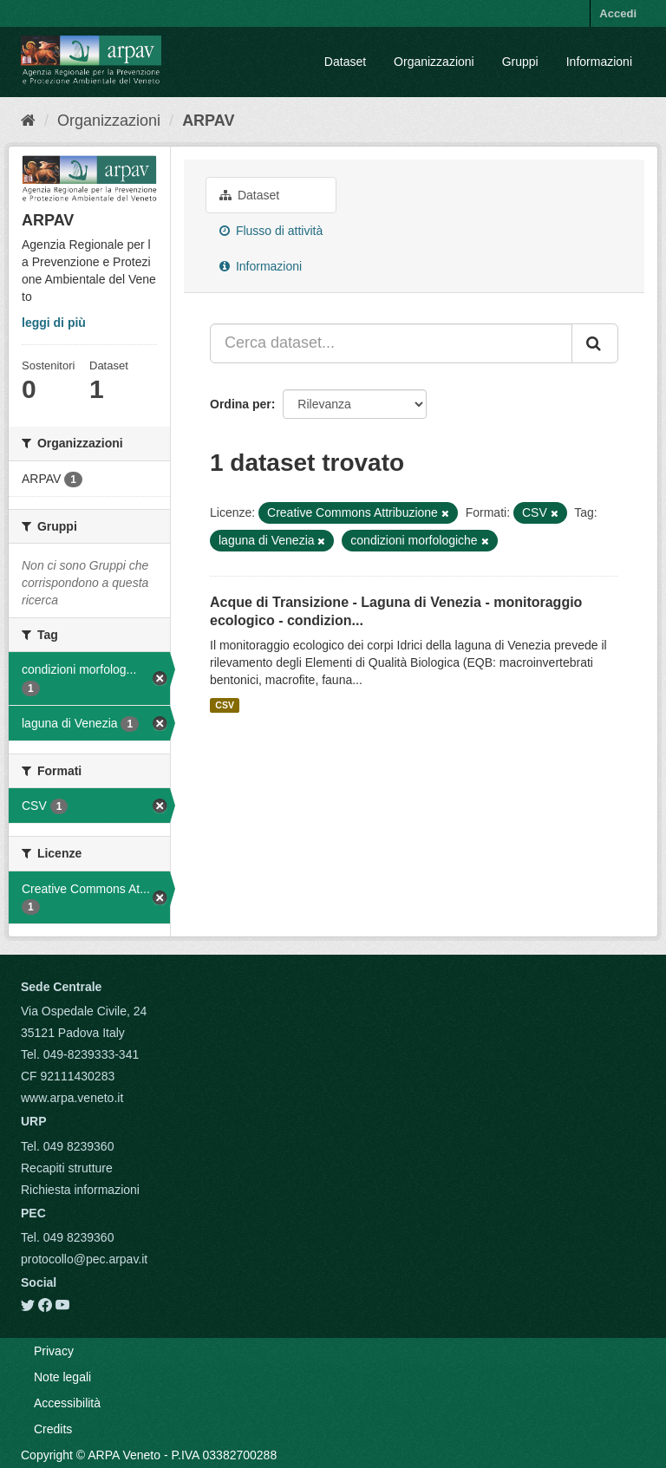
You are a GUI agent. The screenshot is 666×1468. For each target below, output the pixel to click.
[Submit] (594, 343)
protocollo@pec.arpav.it (84, 1259)
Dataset (345, 62)
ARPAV (208, 120)
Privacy (54, 1351)
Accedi (618, 13)
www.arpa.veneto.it (72, 1098)
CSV (224, 705)
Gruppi (520, 62)
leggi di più (54, 322)
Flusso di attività (271, 231)
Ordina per (240, 404)
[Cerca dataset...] (391, 343)
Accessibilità (67, 1403)
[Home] (28, 120)
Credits (53, 1429)
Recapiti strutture (67, 1168)
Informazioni (599, 62)
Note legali (62, 1377)
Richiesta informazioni (80, 1190)
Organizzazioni (434, 62)
